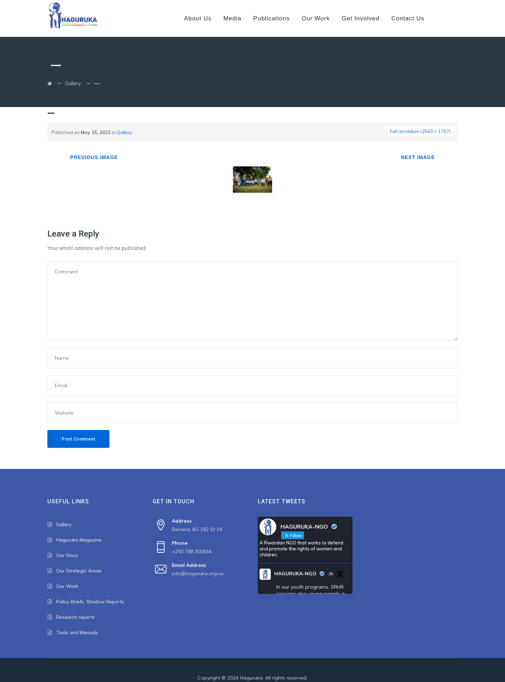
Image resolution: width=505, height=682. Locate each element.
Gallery (124, 132)
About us (197, 18)
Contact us (407, 18)
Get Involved (360, 18)
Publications (271, 18)
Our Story (67, 555)
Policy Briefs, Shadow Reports (90, 601)
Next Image (418, 157)
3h (331, 573)
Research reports (75, 617)
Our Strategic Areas (78, 571)
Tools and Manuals (77, 632)
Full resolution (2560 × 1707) (420, 131)
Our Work (316, 18)
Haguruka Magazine (79, 540)
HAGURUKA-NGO (295, 573)
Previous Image (94, 157)
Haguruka (251, 678)
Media (232, 18)
